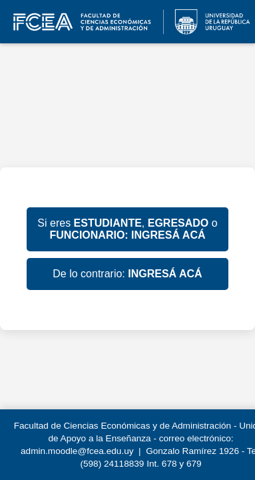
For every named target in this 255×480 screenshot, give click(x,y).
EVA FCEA (127, 21)
